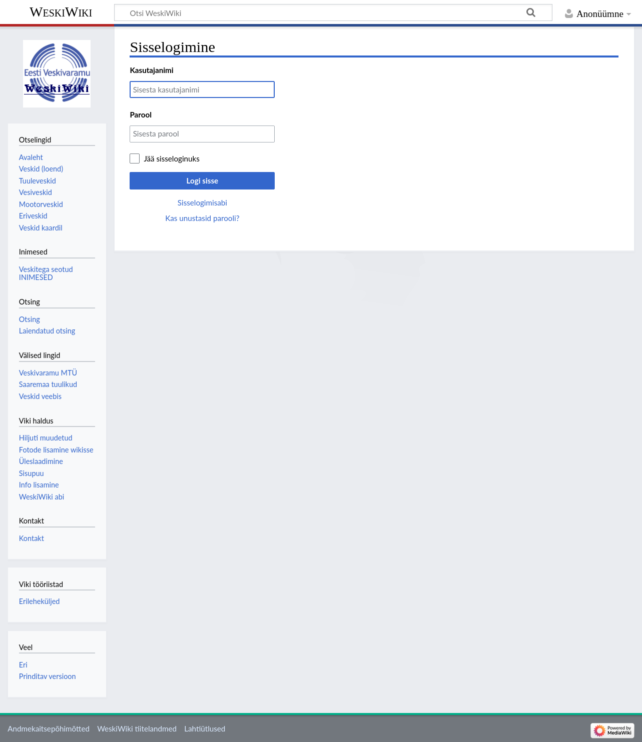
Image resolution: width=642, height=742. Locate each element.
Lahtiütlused (204, 728)
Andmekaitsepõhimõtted (49, 728)
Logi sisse (203, 180)
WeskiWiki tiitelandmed (137, 728)
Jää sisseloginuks (171, 158)
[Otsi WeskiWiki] (333, 12)
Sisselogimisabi (202, 202)
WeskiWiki (61, 12)
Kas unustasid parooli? (202, 218)
